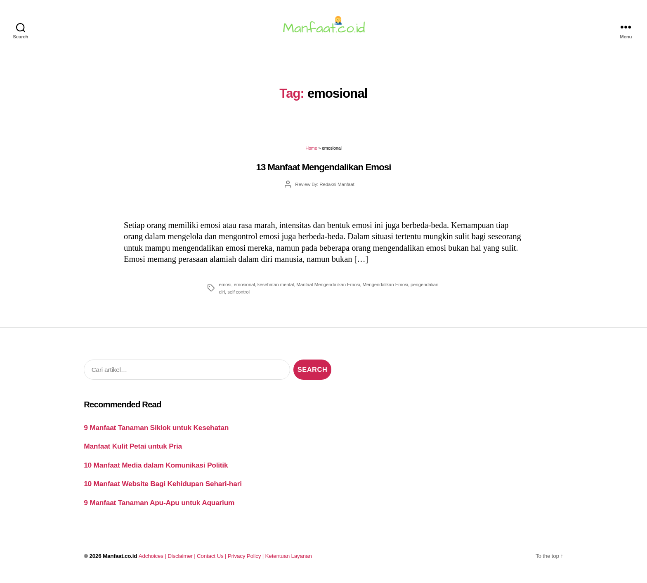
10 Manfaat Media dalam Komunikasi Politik (156, 470)
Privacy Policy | (246, 561)
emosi (225, 289)
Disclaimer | (182, 561)
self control (238, 296)
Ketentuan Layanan (288, 561)
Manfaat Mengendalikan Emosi (328, 289)
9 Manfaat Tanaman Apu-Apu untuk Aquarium (159, 507)
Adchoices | (153, 561)
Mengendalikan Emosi (385, 289)
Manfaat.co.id (120, 561)
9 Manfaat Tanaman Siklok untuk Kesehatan (156, 432)
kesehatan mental (275, 289)
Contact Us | (212, 561)
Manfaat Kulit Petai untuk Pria (133, 451)
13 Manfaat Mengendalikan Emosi (323, 172)
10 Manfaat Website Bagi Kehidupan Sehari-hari (163, 488)
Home (311, 152)
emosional (244, 289)
